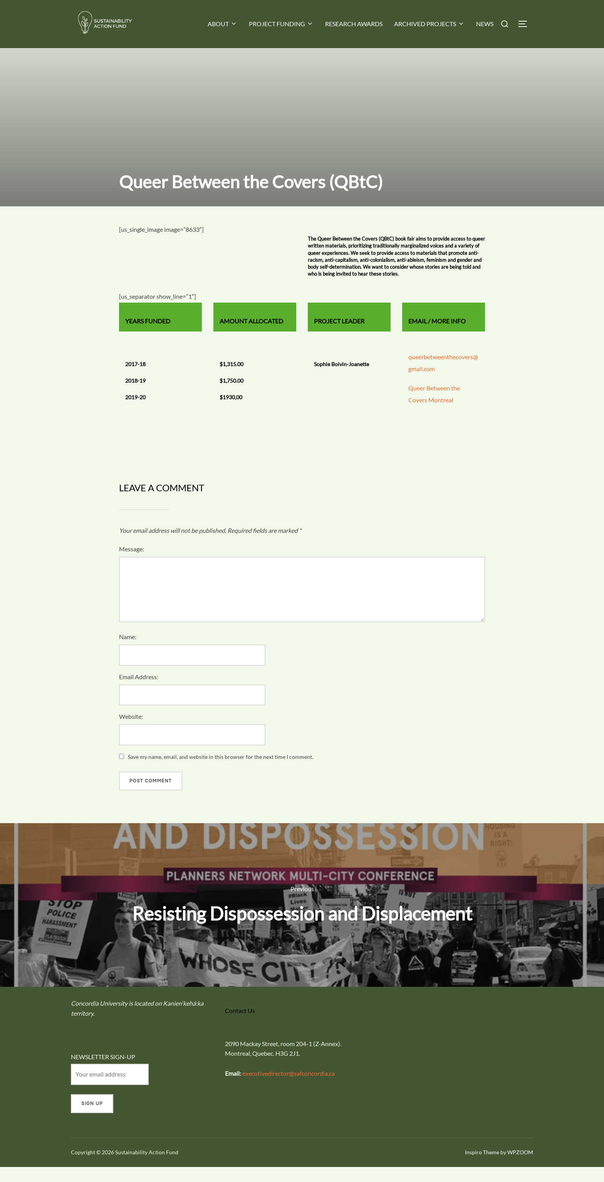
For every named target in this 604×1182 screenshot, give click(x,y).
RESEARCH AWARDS (354, 23)
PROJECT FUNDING (281, 23)
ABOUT (222, 23)
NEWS (484, 23)
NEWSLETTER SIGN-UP (103, 1071)
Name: (127, 651)
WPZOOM (520, 1167)
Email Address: (138, 691)
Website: (131, 731)
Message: (131, 564)
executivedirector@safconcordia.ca (288, 1088)
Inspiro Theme (482, 1167)
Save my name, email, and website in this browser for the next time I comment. (220, 771)
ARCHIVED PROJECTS (429, 23)
